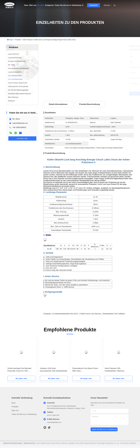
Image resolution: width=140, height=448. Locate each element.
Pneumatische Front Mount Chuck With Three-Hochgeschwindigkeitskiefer (85, 369)
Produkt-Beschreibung (89, 104)
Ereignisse (49, 5)
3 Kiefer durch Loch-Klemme (90, 314)
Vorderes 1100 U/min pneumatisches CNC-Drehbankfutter (53, 369)
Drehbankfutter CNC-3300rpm (114, 314)
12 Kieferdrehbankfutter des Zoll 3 (65, 314)
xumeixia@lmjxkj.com (54, 422)
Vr (82, 5)
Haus (26, 5)
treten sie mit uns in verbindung (104, 429)
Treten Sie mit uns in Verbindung (68, 5)
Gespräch (93, 5)
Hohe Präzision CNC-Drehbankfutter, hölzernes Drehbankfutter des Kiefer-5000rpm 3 (118, 369)
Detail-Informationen (58, 104)
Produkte (40, 5)
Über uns (32, 5)
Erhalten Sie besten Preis (99, 93)
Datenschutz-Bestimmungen (12, 443)
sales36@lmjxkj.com (20, 123)
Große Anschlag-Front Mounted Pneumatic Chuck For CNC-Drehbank (19, 369)
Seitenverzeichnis (29, 443)
